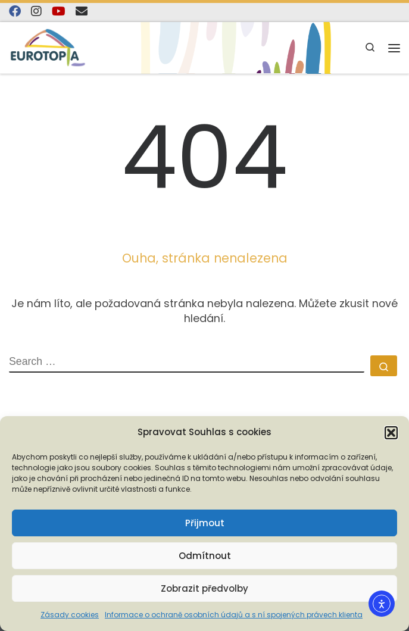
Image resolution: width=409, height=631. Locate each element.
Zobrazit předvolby (204, 588)
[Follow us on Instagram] (36, 11)
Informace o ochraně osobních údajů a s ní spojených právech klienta (234, 615)
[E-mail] (82, 11)
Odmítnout (205, 555)
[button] (391, 433)
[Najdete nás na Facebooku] (15, 11)
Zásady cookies (69, 615)
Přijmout (204, 523)
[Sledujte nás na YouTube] (58, 11)
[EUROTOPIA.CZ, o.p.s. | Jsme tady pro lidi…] (48, 47)
